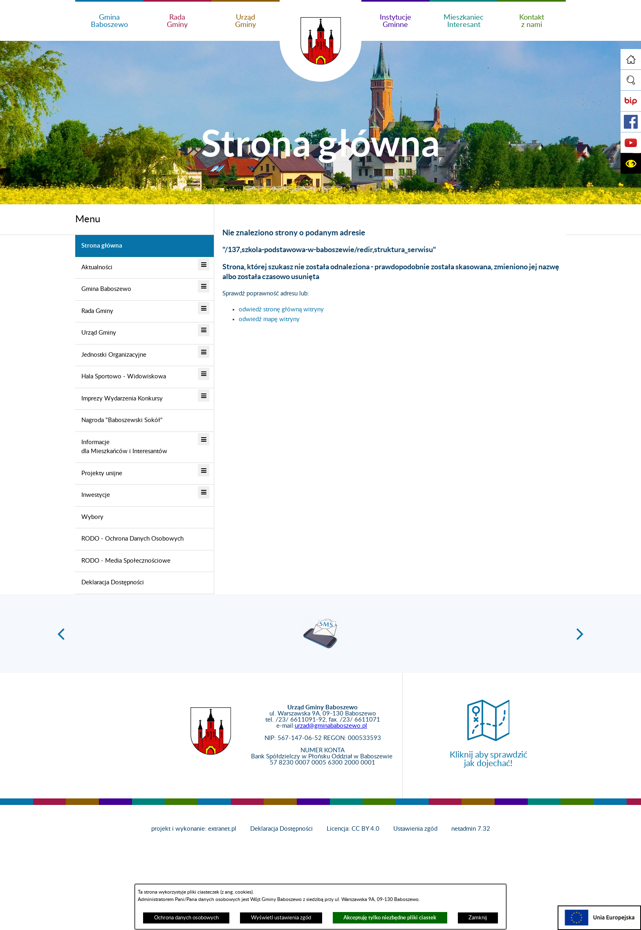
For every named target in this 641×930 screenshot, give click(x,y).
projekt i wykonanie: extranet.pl (193, 829)
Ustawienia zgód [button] (415, 829)
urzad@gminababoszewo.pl (331, 726)
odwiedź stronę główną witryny (281, 309)
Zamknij (477, 918)
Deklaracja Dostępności (281, 829)
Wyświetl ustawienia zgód (281, 918)
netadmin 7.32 (470, 829)
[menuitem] (144, 246)
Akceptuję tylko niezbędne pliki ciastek (389, 917)
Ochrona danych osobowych (186, 918)
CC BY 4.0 (365, 829)
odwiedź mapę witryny (269, 319)
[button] (631, 80)
